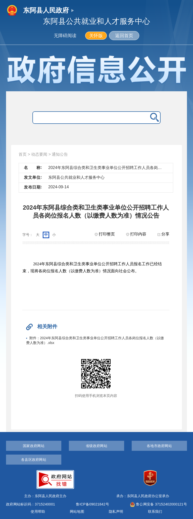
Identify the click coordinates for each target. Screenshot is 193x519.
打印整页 (105, 234)
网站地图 (77, 511)
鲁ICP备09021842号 (92, 504)
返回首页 (124, 35)
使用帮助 (38, 511)
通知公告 (60, 154)
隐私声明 (116, 511)
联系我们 (155, 511)
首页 (23, 154)
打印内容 (136, 234)
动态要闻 (39, 154)
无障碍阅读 (65, 35)
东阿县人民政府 (46, 10)
